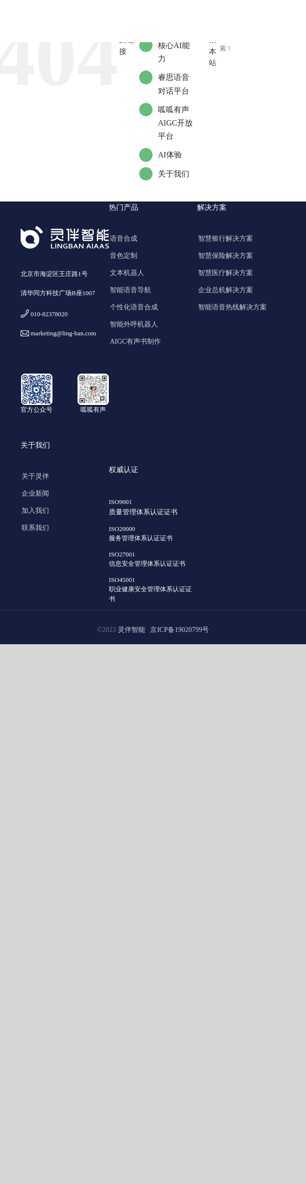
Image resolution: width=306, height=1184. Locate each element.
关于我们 (173, 174)
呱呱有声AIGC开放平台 (175, 122)
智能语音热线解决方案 (232, 307)
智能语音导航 (130, 290)
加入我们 (35, 510)
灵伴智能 (133, 630)
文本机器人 (127, 273)
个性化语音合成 (134, 307)
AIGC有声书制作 (135, 341)
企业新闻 (35, 493)
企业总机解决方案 (225, 290)
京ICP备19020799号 (179, 630)
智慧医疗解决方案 (225, 273)
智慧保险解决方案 (225, 255)
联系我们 (35, 527)
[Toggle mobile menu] (286, 22)
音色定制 (123, 255)
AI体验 (170, 155)
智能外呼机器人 (134, 324)
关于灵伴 (35, 476)
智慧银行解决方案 (225, 238)
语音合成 (123, 238)
